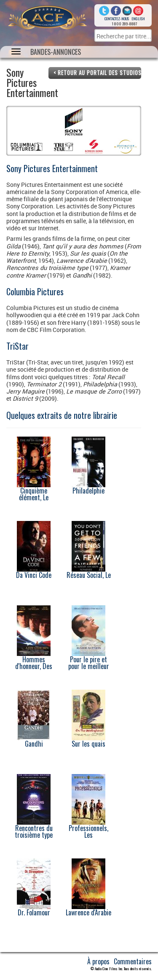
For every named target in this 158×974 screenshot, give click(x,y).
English (138, 19)
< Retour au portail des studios (97, 72)
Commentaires (133, 961)
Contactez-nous (116, 19)
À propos (98, 961)
